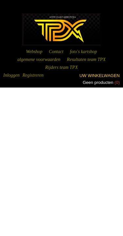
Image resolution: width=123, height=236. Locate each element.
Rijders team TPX (61, 67)
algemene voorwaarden (38, 59)
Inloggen (11, 75)
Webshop (34, 51)
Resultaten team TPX (86, 59)
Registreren (32, 75)
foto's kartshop (83, 51)
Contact (56, 51)
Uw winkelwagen (99, 75)
